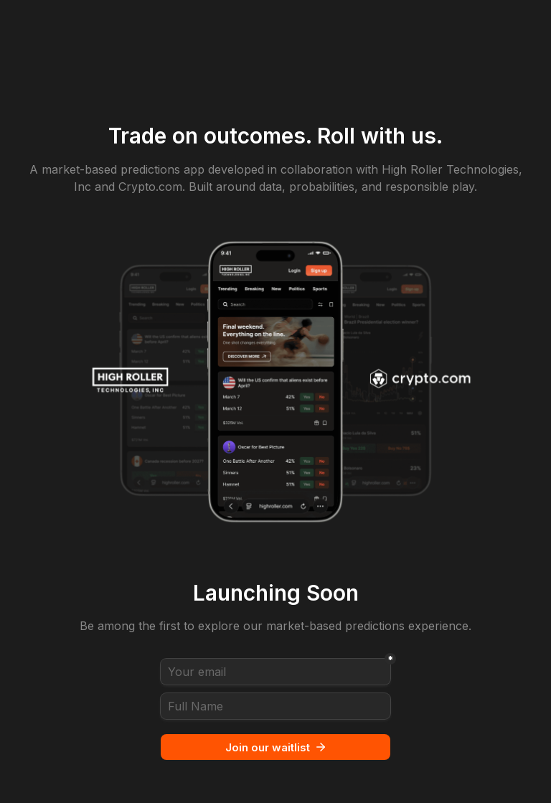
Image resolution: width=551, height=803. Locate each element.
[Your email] (275, 672)
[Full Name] (275, 706)
